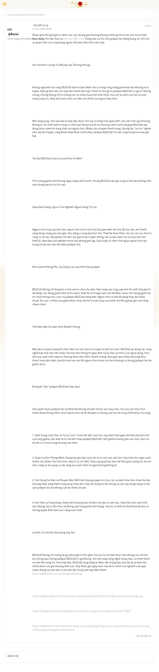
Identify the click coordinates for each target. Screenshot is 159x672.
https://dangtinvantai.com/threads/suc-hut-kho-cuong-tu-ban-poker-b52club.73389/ (81, 611)
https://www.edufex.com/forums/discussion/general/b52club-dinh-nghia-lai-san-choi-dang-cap (87, 596)
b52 (42, 14)
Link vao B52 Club (74, 38)
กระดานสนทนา (16, 14)
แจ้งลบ (148, 25)
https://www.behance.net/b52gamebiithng (57, 573)
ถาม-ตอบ (32, 14)
